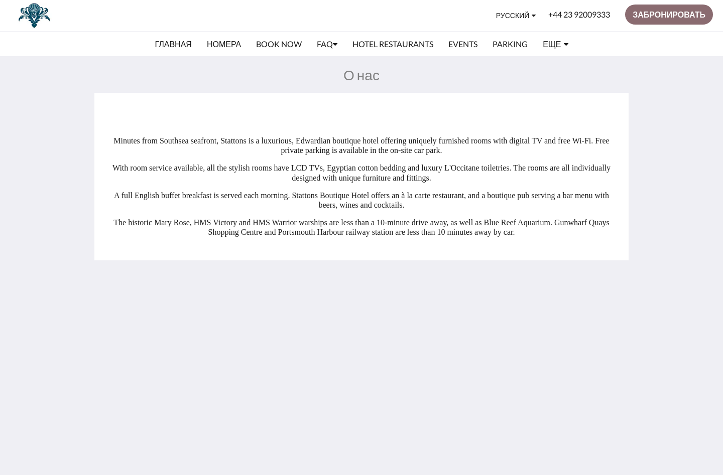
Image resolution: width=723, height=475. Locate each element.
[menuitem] (173, 44)
